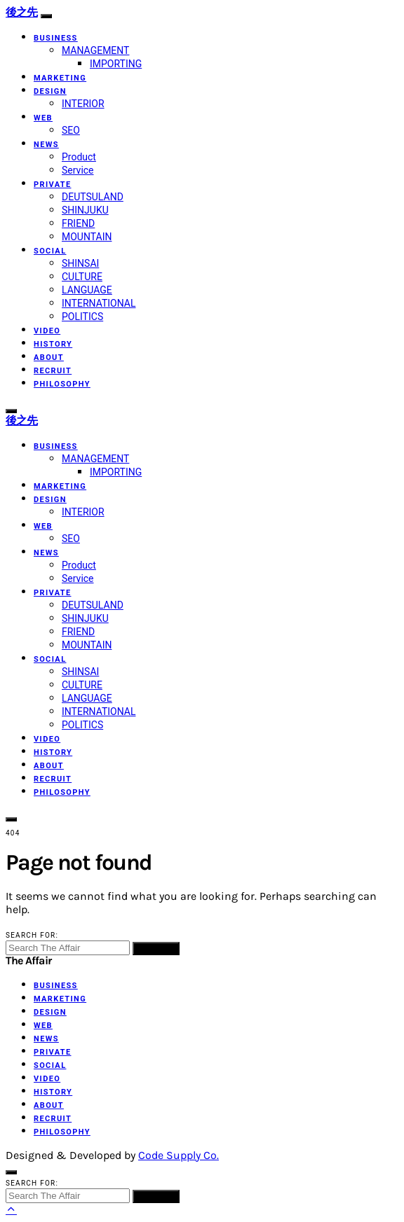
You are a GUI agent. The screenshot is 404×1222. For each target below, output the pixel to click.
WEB (43, 118)
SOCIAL (50, 251)
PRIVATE (53, 184)
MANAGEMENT (95, 50)
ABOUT (49, 357)
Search (156, 948)
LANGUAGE (87, 290)
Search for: (32, 935)
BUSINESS (56, 38)
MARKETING (60, 78)
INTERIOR (83, 103)
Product (79, 156)
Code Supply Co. (178, 1155)
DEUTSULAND (92, 196)
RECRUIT (53, 370)
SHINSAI (80, 263)
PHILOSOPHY (62, 384)
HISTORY (53, 344)
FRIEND (78, 223)
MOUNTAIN (87, 236)
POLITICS (82, 316)
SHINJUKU (85, 210)
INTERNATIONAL (98, 303)
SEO (71, 130)
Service (78, 170)
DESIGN (50, 91)
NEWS (46, 144)
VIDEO (47, 330)
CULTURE (82, 276)
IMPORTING (116, 63)
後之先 (22, 12)
